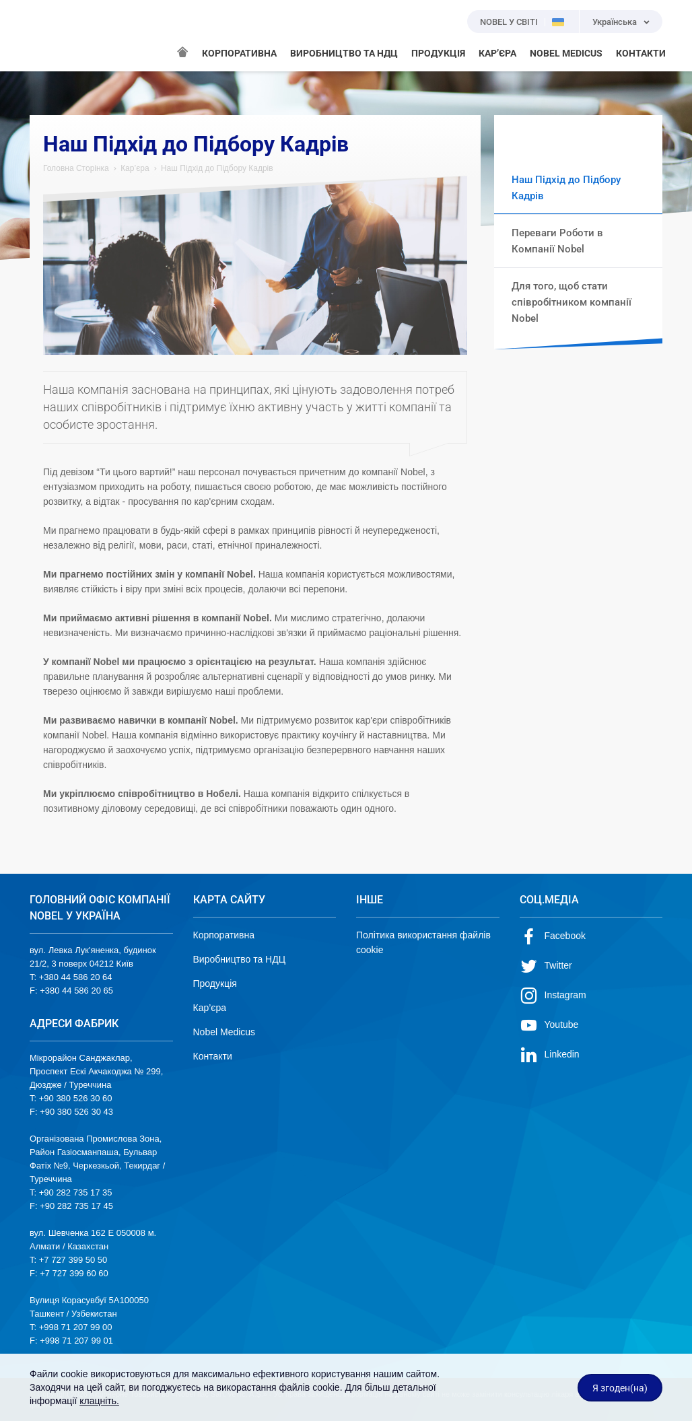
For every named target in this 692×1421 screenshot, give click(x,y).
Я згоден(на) (620, 1388)
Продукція (215, 983)
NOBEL (48, 35)
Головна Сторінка (76, 168)
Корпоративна (224, 935)
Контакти (212, 1056)
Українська (614, 22)
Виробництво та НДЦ (239, 959)
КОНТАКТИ (641, 53)
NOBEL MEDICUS (566, 53)
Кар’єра (134, 168)
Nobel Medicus (224, 1032)
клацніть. (99, 1400)
